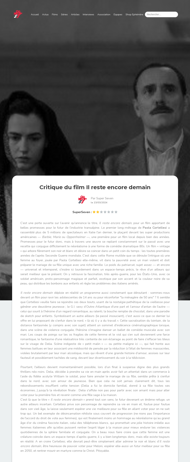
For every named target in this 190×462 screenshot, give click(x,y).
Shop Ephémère (134, 14)
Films (55, 14)
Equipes (118, 14)
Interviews (88, 14)
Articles (75, 14)
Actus (45, 14)
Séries (64, 14)
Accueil (35, 14)
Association (103, 14)
